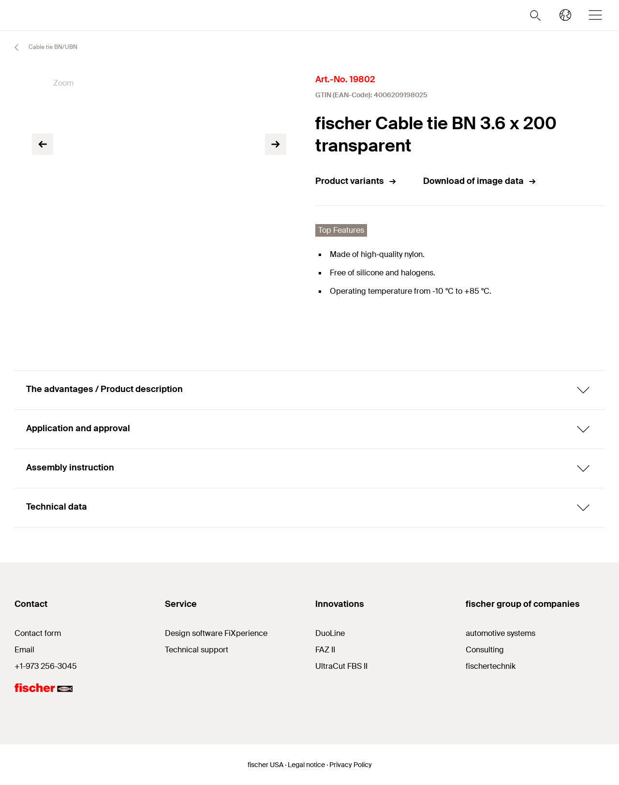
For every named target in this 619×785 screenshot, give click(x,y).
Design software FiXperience (216, 633)
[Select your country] (565, 15)
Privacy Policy (350, 764)
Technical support (196, 650)
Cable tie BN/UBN (41, 47)
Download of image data (480, 181)
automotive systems (500, 633)
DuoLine (330, 633)
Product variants (356, 181)
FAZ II (325, 650)
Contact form (38, 633)
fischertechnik (491, 666)
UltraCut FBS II (341, 666)
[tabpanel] (70, 249)
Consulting (485, 650)
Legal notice (306, 764)
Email (24, 650)
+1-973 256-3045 (46, 666)
